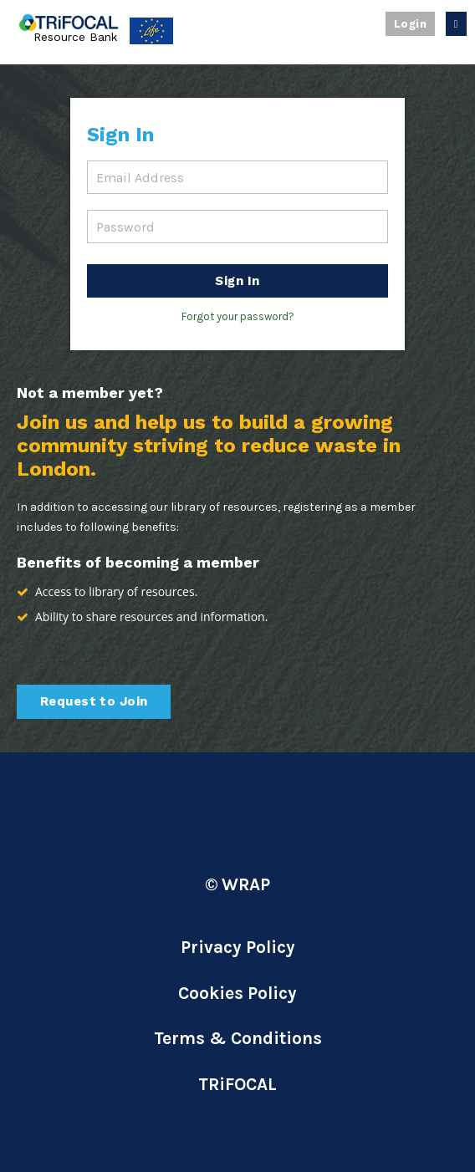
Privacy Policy (238, 947)
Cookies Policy (237, 993)
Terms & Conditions (238, 1038)
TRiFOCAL (237, 1084)
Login (410, 24)
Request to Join (93, 701)
